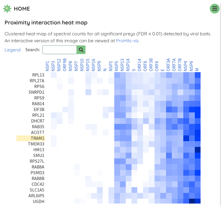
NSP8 (70, 66)
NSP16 (93, 65)
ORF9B (65, 64)
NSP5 (116, 66)
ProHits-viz (127, 40)
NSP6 (191, 66)
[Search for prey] (81, 49)
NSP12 (59, 65)
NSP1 (47, 66)
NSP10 (82, 65)
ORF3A (168, 64)
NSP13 (122, 65)
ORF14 (139, 65)
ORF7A (174, 64)
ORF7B (180, 64)
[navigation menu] (215, 9)
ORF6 (157, 66)
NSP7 (76, 66)
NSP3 (53, 66)
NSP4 (185, 66)
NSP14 (128, 65)
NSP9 (99, 66)
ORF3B (151, 64)
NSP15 (88, 65)
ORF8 (145, 66)
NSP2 (111, 66)
